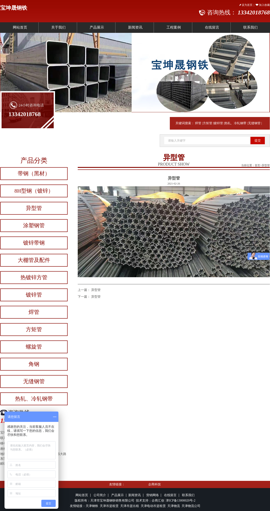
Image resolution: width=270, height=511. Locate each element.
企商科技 (154, 484)
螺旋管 (34, 347)
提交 (258, 140)
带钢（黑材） (34, 173)
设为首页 (245, 5)
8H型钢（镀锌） (33, 191)
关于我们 (58, 27)
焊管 (198, 123)
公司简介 (99, 495)
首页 (257, 165)
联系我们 (188, 495)
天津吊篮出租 (129, 506)
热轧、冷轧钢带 (235, 123)
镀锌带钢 (34, 243)
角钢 (34, 364)
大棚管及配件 (34, 260)
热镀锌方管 (33, 277)
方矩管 (207, 123)
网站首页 (20, 27)
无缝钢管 (254, 123)
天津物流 (173, 506)
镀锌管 (218, 123)
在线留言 (212, 27)
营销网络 (152, 495)
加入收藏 (263, 5)
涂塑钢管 (34, 225)
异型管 (34, 208)
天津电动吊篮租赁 (153, 506)
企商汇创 (159, 500)
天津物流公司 (190, 506)
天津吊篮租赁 (109, 506)
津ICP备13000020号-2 (180, 500)
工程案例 (173, 27)
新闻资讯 (135, 27)
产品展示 (97, 27)
